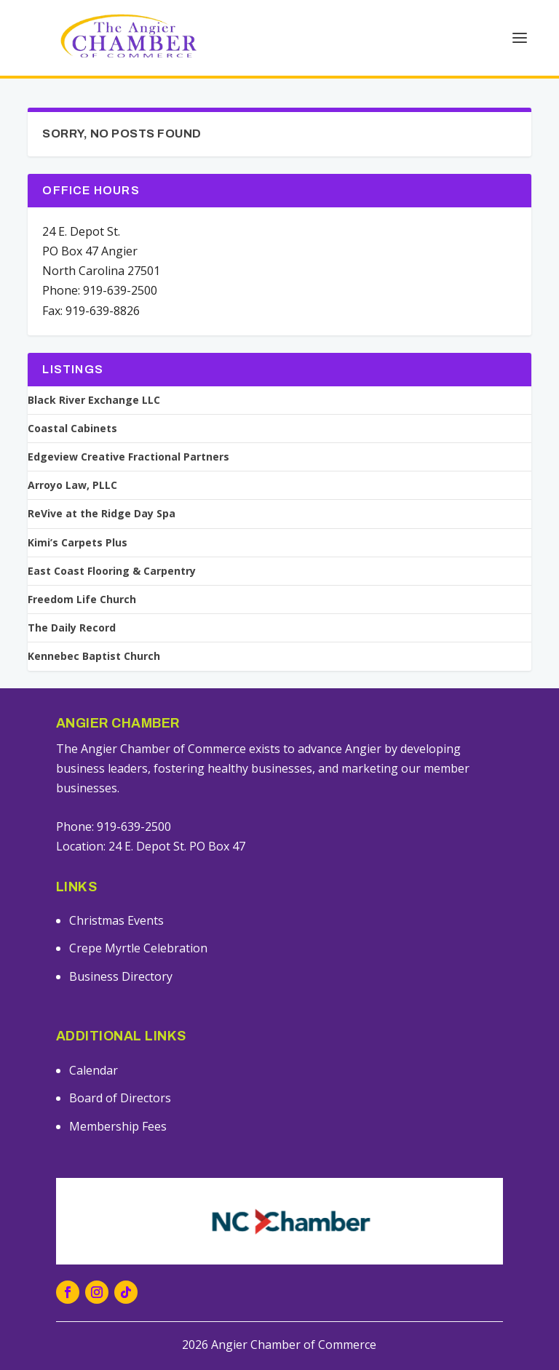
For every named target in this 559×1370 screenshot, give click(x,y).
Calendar (93, 1070)
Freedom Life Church (82, 599)
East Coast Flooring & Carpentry (112, 571)
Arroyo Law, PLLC (72, 485)
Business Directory (121, 976)
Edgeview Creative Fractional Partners (128, 456)
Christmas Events (116, 920)
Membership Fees (118, 1126)
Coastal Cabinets (72, 428)
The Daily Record (72, 627)
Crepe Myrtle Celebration (138, 948)
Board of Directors (120, 1098)
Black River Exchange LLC (94, 400)
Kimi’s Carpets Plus (77, 542)
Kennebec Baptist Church (94, 656)
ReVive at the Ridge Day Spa (101, 513)
